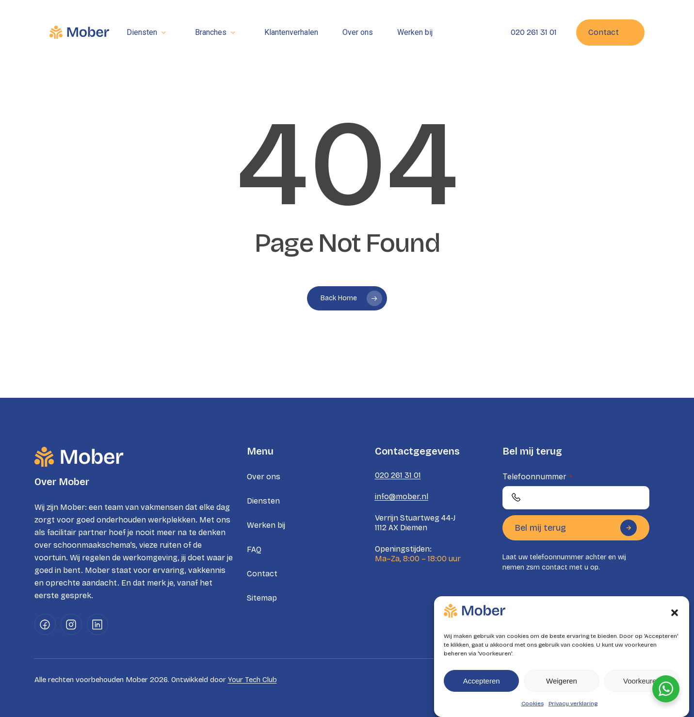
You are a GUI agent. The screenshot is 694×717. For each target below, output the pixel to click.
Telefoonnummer (537, 476)
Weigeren (561, 681)
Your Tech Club (252, 679)
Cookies (532, 703)
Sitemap (262, 598)
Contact (262, 573)
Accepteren (481, 681)
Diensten (263, 500)
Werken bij (266, 525)
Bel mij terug (576, 528)
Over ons (263, 476)
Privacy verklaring (573, 703)
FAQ (254, 549)
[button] (674, 613)
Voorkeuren (642, 681)
